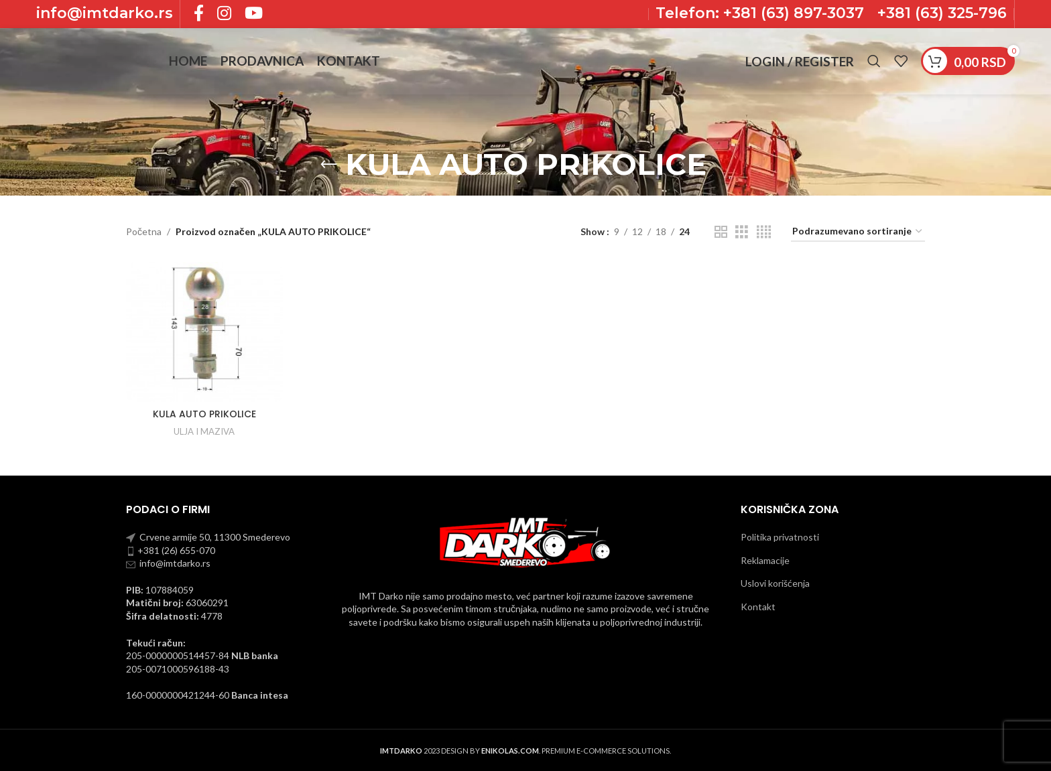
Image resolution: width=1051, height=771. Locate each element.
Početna (144, 231)
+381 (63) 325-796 (942, 14)
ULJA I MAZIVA (204, 431)
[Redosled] (858, 232)
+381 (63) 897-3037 (791, 14)
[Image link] (525, 541)
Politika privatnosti (780, 537)
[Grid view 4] (764, 232)
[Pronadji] (874, 63)
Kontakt (758, 606)
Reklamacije (765, 560)
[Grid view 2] (721, 232)
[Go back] (328, 164)
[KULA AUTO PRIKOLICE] (204, 332)
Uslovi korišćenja (775, 583)
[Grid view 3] (741, 232)
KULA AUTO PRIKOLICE (204, 414)
